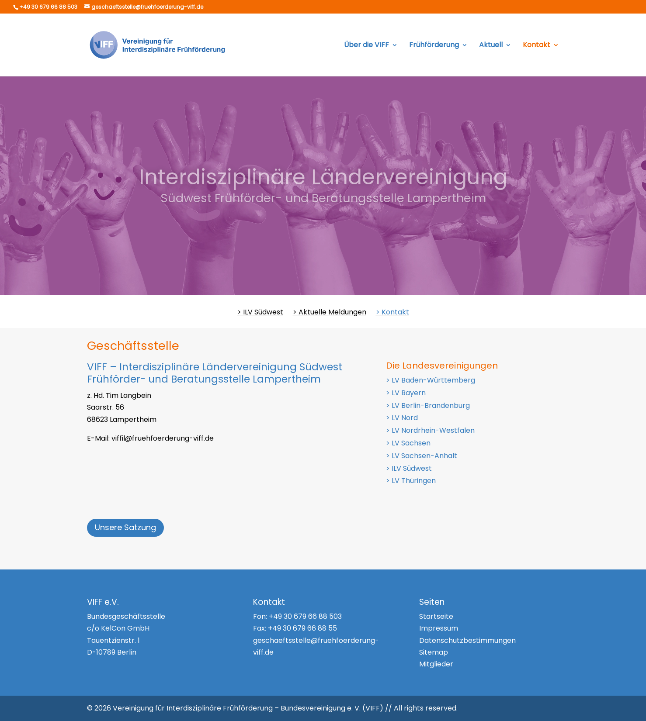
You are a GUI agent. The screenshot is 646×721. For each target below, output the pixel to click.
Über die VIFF (366, 46)
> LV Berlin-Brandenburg (428, 405)
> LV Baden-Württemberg (430, 380)
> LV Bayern (406, 393)
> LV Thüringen (411, 481)
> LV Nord (402, 418)
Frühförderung (434, 46)
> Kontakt (392, 313)
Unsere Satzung (125, 527)
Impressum (438, 628)
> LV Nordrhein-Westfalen (430, 430)
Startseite (436, 616)
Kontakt (536, 46)
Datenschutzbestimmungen (467, 640)
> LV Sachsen (408, 443)
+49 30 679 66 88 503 (305, 616)
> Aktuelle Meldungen (329, 313)
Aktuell (491, 46)
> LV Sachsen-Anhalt (421, 456)
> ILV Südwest (260, 313)
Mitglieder (436, 664)
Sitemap (433, 652)
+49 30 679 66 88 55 (302, 628)
